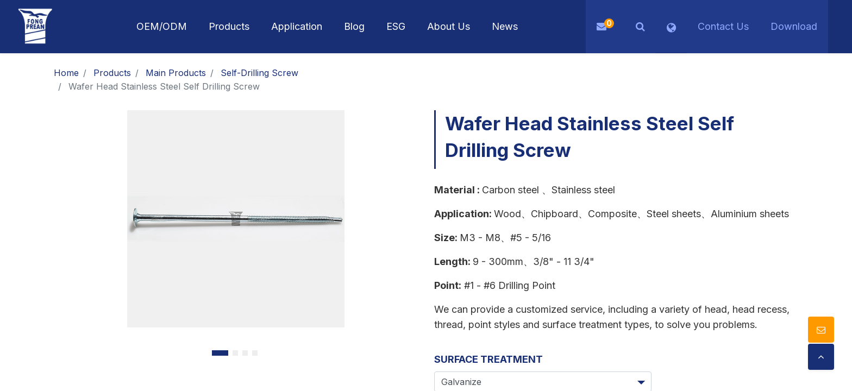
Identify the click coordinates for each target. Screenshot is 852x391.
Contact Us (723, 26)
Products (112, 72)
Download (793, 26)
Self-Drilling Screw (259, 72)
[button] (640, 26)
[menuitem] (296, 26)
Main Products (176, 72)
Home (66, 72)
